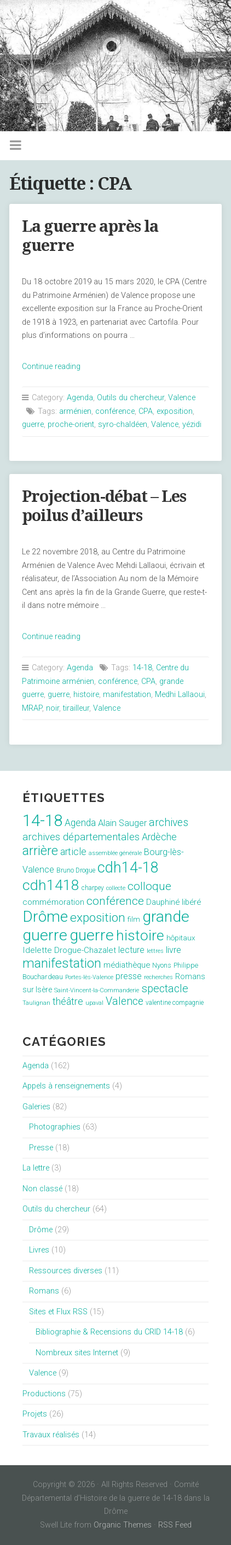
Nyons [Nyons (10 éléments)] (161, 965)
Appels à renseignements (66, 1086)
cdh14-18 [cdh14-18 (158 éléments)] (128, 867)
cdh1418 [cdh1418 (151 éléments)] (50, 884)
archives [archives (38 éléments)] (168, 822)
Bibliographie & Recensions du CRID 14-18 (109, 1332)
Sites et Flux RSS (58, 1311)
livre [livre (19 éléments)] (173, 950)
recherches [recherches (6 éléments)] (158, 977)
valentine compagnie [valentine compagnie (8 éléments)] (175, 1002)
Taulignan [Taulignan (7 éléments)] (36, 1002)
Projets (34, 1414)
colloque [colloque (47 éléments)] (149, 886)
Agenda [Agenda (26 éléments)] (80, 822)
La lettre (35, 1168)
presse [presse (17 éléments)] (129, 976)
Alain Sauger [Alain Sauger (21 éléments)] (122, 823)
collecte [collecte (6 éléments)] (115, 888)
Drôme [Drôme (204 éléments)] (45, 917)
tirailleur (76, 708)
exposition (175, 411)
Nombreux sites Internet (77, 1352)
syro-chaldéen (122, 424)
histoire (86, 694)
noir (52, 708)
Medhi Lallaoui (180, 694)
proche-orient (71, 424)
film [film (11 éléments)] (134, 919)
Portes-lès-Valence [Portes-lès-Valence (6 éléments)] (89, 977)
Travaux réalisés (50, 1434)
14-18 (142, 667)
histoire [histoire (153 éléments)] (140, 935)
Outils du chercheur (130, 397)
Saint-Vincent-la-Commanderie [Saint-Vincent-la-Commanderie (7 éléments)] (96, 990)
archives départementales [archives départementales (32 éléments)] (81, 837)
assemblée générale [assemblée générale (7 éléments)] (115, 853)
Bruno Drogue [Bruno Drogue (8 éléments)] (75, 870)
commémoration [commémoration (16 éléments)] (53, 902)
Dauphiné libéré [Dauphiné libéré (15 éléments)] (173, 902)
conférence (115, 411)
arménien (75, 411)
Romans (44, 1291)
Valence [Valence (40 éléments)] (124, 1001)
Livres (39, 1250)
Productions (44, 1393)
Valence (181, 397)
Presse (41, 1147)
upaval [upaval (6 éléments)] (94, 1002)
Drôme (41, 1229)
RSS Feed (175, 1525)
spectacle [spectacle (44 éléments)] (164, 988)
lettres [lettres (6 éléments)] (155, 951)
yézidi (191, 424)
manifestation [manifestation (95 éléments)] (61, 963)
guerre (33, 424)
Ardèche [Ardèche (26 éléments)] (159, 837)
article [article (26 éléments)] (73, 851)
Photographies (54, 1127)
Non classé (42, 1188)
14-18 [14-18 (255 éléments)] (42, 820)
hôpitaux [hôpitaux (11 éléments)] (180, 938)
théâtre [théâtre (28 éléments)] (68, 1001)
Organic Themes (123, 1525)
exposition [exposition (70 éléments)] (97, 917)
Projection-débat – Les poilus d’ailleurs (104, 506)
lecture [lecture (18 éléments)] (131, 950)
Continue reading (51, 366)
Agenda (80, 397)
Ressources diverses (65, 1270)
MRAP (32, 708)
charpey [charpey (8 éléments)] (93, 888)
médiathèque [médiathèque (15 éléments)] (126, 965)
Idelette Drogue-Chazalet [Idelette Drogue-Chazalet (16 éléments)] (69, 950)
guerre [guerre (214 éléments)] (92, 935)
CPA (145, 411)
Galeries (36, 1106)
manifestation (127, 694)
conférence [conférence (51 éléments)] (115, 901)
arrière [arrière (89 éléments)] (40, 850)
